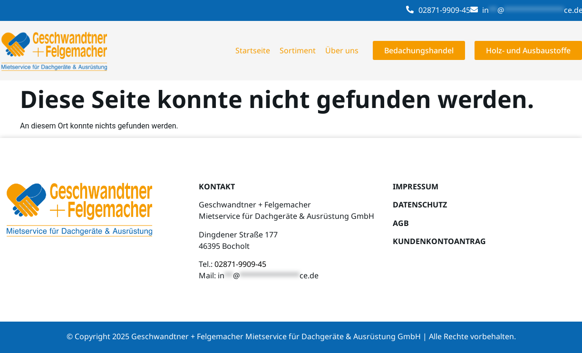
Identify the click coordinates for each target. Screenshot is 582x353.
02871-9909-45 (444, 10)
